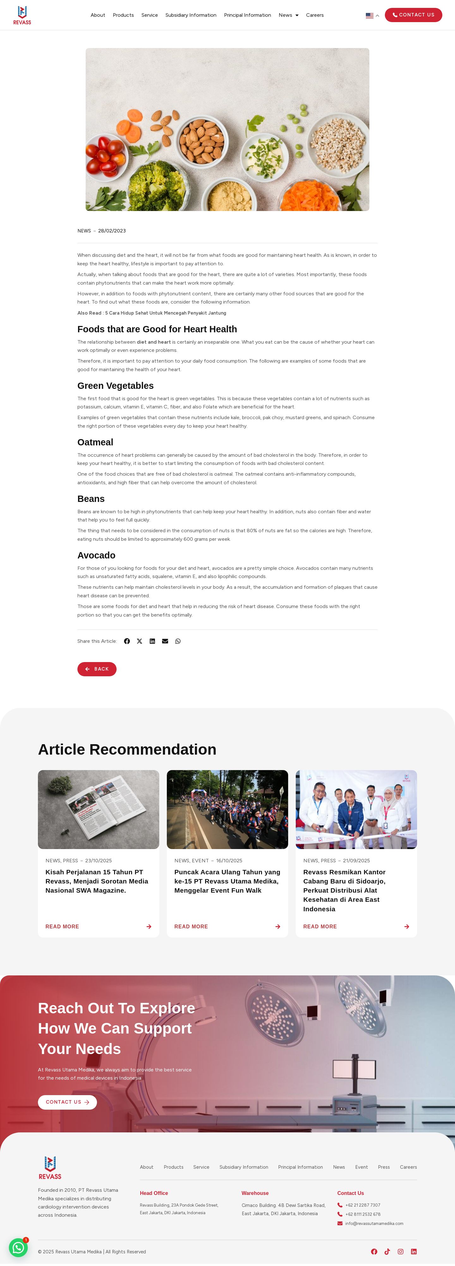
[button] (18, 1247)
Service (150, 15)
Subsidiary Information (191, 15)
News (289, 15)
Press (384, 1167)
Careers (315, 15)
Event (362, 1167)
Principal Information (247, 15)
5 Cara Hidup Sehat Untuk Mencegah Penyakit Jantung (170, 313)
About (98, 15)
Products (123, 15)
